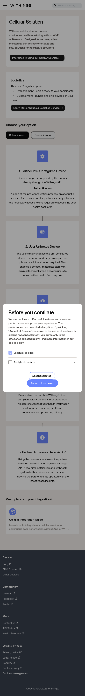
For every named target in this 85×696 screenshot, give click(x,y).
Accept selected (41, 375)
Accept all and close (42, 383)
